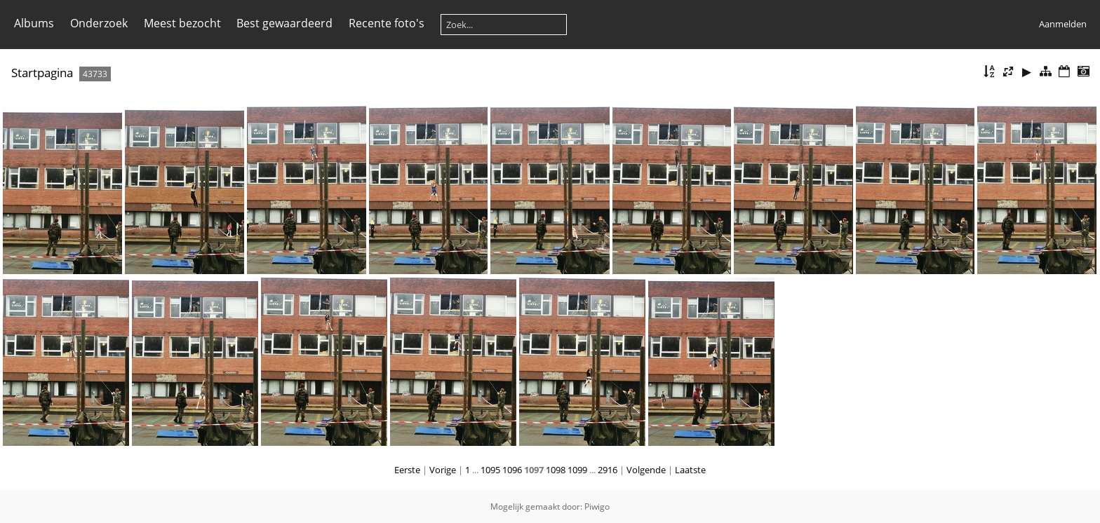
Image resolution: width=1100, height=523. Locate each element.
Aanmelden (1063, 24)
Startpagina (42, 72)
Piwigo (597, 506)
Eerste (407, 469)
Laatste (690, 469)
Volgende (646, 469)
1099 (577, 469)
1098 (555, 469)
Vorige (442, 469)
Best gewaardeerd (284, 23)
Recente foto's (386, 23)
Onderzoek (99, 23)
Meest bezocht (182, 23)
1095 (490, 469)
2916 (607, 469)
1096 (512, 469)
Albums (34, 23)
